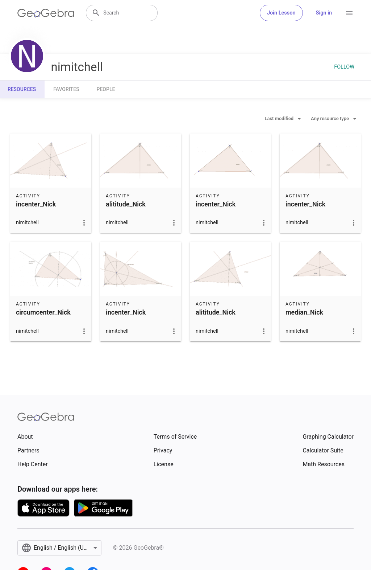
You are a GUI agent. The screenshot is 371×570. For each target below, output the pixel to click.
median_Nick (304, 312)
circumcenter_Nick (43, 312)
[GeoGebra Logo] (45, 13)
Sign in (324, 13)
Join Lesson (281, 13)
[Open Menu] (349, 13)
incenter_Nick (36, 204)
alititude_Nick (126, 204)
